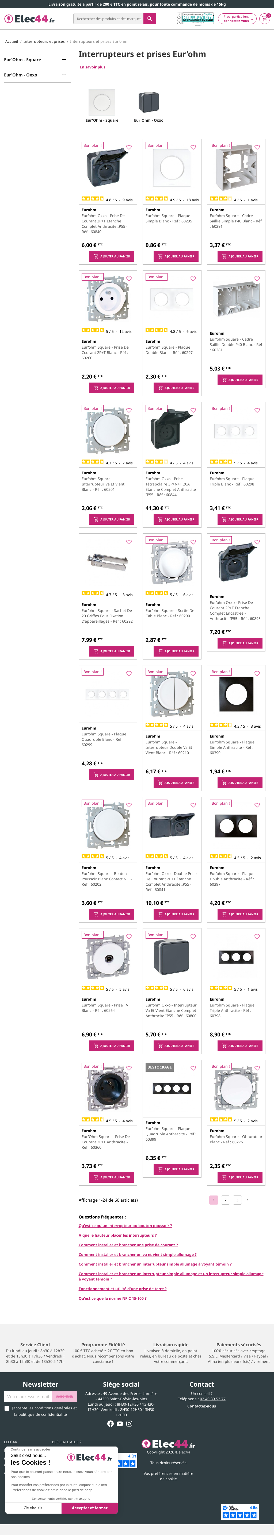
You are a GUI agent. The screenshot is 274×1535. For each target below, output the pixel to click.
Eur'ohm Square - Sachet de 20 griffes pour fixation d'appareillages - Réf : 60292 (107, 616)
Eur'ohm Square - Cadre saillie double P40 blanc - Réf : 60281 (236, 344)
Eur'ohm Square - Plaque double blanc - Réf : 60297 (169, 350)
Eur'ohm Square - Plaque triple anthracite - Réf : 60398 (232, 1010)
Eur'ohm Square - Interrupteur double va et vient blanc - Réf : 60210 (169, 747)
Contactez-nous (201, 1406)
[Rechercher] (114, 18)
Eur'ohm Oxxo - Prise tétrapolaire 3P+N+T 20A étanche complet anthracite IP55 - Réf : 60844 (171, 486)
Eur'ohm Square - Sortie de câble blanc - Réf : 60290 (170, 613)
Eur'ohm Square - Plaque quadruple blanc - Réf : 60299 (104, 739)
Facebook (110, 1423)
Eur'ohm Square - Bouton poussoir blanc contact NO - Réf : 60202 (107, 879)
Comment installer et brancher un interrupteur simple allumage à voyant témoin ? (155, 1264)
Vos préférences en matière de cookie (168, 1476)
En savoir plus (92, 67)
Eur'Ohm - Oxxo (20, 75)
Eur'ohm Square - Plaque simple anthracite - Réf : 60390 (232, 747)
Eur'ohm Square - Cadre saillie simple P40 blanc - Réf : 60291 (236, 221)
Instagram (129, 1423)
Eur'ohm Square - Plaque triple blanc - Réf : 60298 (232, 481)
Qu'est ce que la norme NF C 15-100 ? (113, 1298)
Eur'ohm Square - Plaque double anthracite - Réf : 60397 (232, 879)
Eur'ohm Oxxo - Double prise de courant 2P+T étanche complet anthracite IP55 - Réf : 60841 (171, 881)
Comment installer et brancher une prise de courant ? (128, 1244)
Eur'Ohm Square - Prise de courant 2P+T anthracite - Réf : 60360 (106, 1142)
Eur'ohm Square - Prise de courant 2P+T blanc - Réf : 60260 (105, 352)
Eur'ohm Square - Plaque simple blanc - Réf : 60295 (169, 218)
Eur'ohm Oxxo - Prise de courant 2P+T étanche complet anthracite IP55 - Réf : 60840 (105, 223)
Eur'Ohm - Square (22, 60)
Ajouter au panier (112, 256)
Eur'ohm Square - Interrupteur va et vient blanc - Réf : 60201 (103, 484)
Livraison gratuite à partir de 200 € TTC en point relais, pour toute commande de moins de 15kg (137, 4)
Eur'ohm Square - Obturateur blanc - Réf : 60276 (236, 1139)
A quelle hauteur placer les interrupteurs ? (118, 1235)
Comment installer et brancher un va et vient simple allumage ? (138, 1254)
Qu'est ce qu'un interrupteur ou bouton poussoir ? (125, 1225)
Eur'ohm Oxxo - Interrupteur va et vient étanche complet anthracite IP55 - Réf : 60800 (171, 1010)
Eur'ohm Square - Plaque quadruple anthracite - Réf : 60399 (171, 1134)
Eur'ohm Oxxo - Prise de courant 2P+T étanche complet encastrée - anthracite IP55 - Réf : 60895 (235, 610)
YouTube (120, 1423)
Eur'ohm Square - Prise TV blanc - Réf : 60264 (105, 1007)
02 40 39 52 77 (213, 1398)
